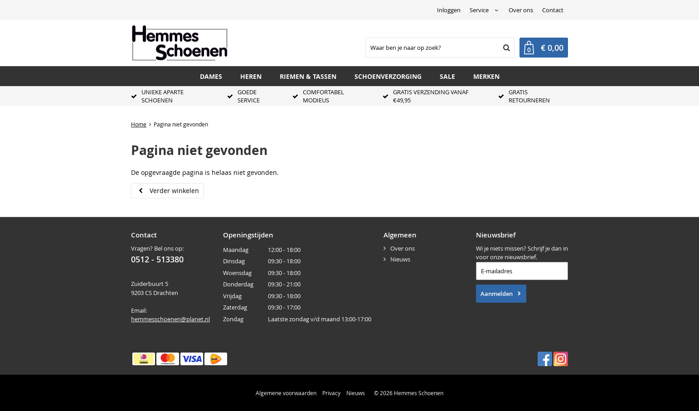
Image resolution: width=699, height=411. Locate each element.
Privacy (331, 392)
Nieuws (400, 259)
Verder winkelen (174, 190)
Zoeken (505, 48)
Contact (552, 10)
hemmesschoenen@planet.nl (170, 319)
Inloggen (449, 10)
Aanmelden (497, 294)
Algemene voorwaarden (286, 392)
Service (479, 10)
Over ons (521, 10)
